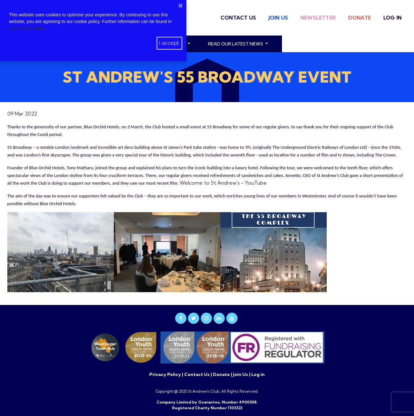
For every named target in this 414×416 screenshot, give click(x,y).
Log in (392, 17)
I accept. (169, 43)
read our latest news (236, 44)
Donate (359, 17)
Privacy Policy (165, 374)
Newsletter (318, 17)
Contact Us (238, 17)
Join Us (278, 17)
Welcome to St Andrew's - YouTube (223, 183)
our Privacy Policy (26, 28)
